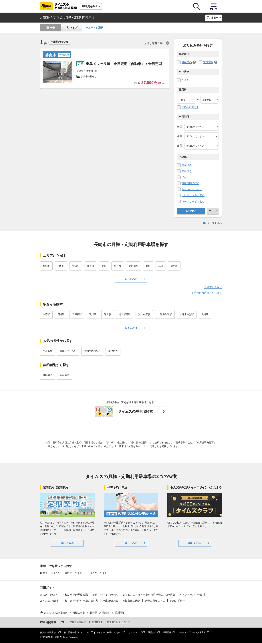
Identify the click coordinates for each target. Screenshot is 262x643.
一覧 (52, 27)
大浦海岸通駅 (165, 314)
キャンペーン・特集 (190, 594)
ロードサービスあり (193, 201)
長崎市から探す (213, 287)
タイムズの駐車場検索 (135, 411)
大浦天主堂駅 (187, 314)
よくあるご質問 (49, 600)
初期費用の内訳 (131, 600)
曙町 (148, 265)
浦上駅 (107, 314)
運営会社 (152, 632)
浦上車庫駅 (144, 314)
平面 (184, 177)
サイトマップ (135, 632)
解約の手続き (177, 600)
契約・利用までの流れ (105, 594)
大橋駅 (205, 314)
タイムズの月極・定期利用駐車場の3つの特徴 (148, 594)
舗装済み (187, 165)
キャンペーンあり (192, 189)
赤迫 (104, 265)
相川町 (61, 265)
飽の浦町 (133, 265)
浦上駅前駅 (125, 314)
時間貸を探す (90, 6)
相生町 (46, 265)
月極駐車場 (97, 622)
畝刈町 (174, 265)
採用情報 (167, 632)
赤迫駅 (46, 314)
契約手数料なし (190, 107)
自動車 (44, 573)
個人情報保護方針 (48, 632)
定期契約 (208, 62)
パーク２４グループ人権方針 (192, 632)
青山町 (75, 265)
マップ (73, 27)
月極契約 (187, 62)
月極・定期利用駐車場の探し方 (80, 600)
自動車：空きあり (74, 573)
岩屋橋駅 (77, 314)
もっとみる (131, 279)
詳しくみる (67, 543)
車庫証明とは (110, 600)
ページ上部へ (214, 223)
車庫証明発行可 (190, 183)
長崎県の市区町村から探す (206, 292)
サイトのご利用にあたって (109, 632)
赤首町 (90, 265)
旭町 (160, 265)
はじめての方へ (49, 594)
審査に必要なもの (155, 600)
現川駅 (92, 314)
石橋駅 (61, 314)
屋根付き (187, 171)
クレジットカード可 (193, 195)
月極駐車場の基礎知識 (75, 594)
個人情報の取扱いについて (77, 632)
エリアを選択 (95, 27)
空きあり (187, 79)
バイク (56, 573)
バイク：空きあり (99, 573)
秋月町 (117, 265)
